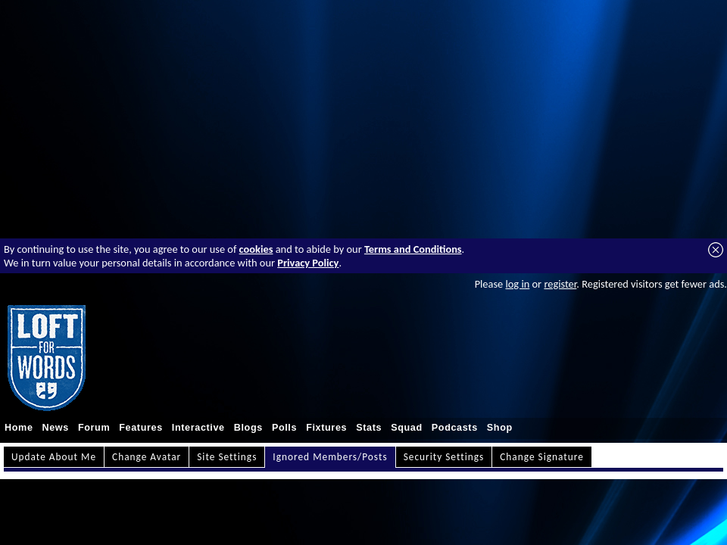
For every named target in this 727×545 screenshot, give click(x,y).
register (560, 284)
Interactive (198, 427)
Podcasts (455, 427)
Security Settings (444, 456)
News (55, 427)
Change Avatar (146, 456)
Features (141, 427)
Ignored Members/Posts (330, 456)
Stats (369, 427)
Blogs (248, 427)
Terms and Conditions (413, 249)
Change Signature (542, 456)
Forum (94, 427)
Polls (284, 427)
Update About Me (53, 456)
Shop (500, 427)
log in (517, 284)
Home (19, 427)
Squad (407, 427)
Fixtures (326, 427)
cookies (256, 249)
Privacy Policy (308, 262)
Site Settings (227, 456)
